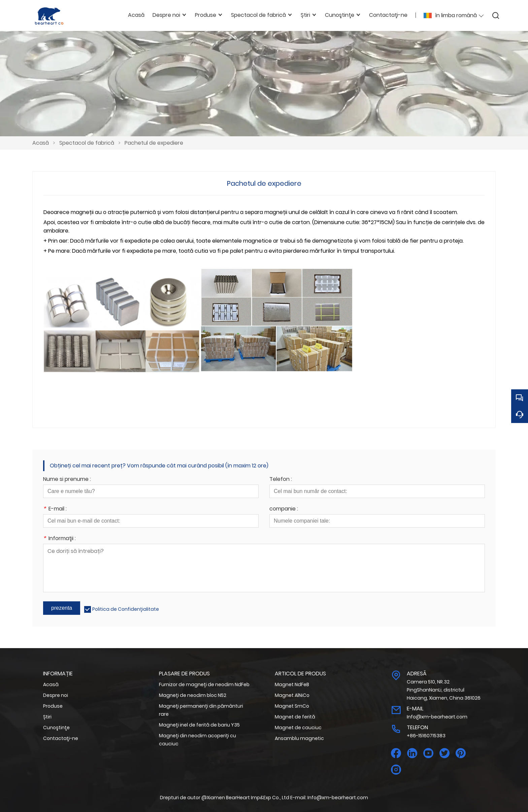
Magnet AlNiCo (292, 695)
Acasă (40, 143)
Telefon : (280, 479)
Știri (47, 716)
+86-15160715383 (426, 735)
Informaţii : (59, 539)
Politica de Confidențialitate (125, 609)
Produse (53, 706)
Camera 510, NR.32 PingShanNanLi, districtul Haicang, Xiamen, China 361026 (444, 689)
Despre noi (55, 695)
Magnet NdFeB (292, 684)
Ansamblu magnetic (299, 738)
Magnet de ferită (295, 716)
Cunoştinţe (56, 727)
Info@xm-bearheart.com (437, 716)
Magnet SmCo (292, 706)
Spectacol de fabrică (86, 143)
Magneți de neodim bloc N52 (192, 695)
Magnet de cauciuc (298, 727)
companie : (283, 509)
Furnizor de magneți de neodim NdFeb (204, 684)
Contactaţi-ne (60, 738)
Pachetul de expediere (154, 143)
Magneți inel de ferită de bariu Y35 (199, 724)
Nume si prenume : (67, 479)
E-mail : (55, 509)
